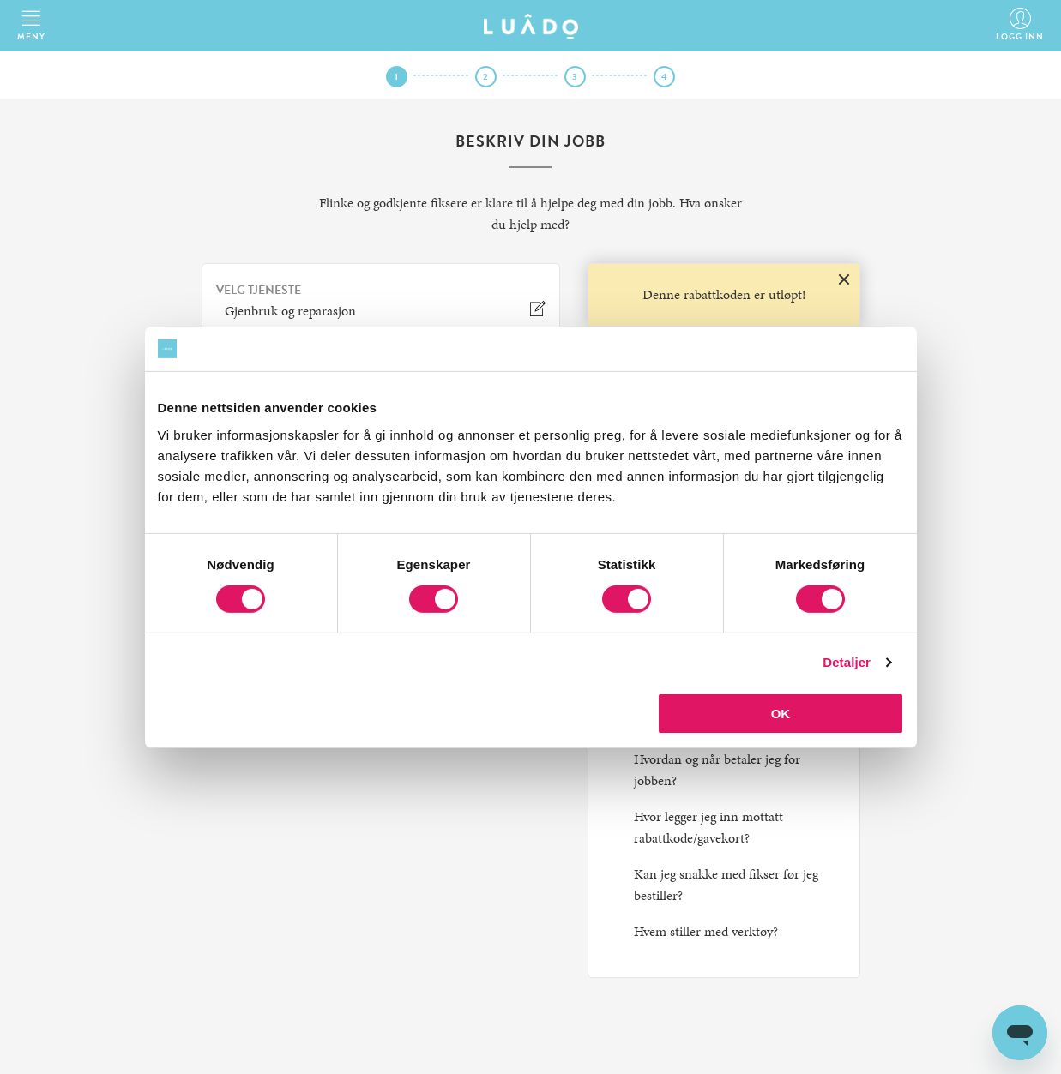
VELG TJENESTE (258, 291)
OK (781, 713)
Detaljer (847, 662)
